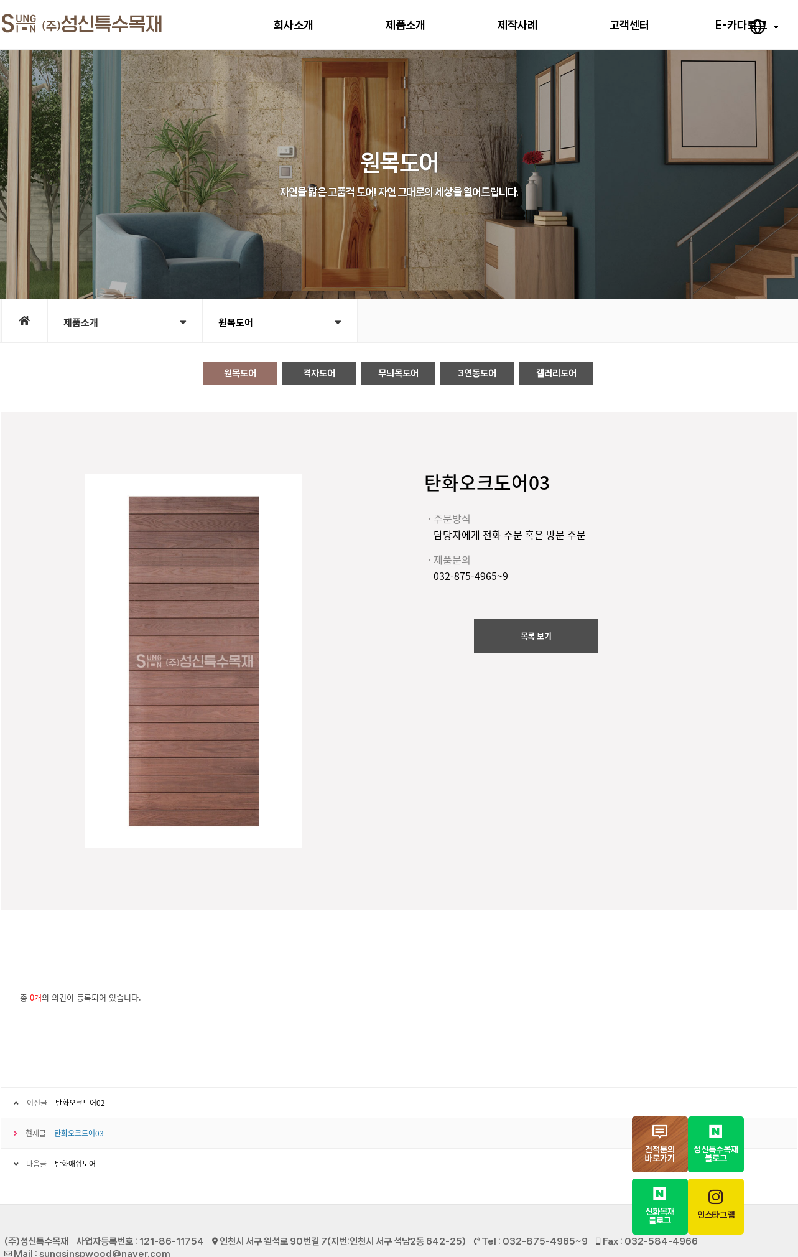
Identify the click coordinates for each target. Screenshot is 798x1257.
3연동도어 (477, 373)
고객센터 (629, 24)
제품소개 (405, 24)
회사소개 (293, 24)
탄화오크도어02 (80, 1102)
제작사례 (517, 24)
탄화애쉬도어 (75, 1163)
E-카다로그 (741, 24)
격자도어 (319, 373)
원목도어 (279, 322)
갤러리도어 (556, 373)
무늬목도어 (398, 373)
